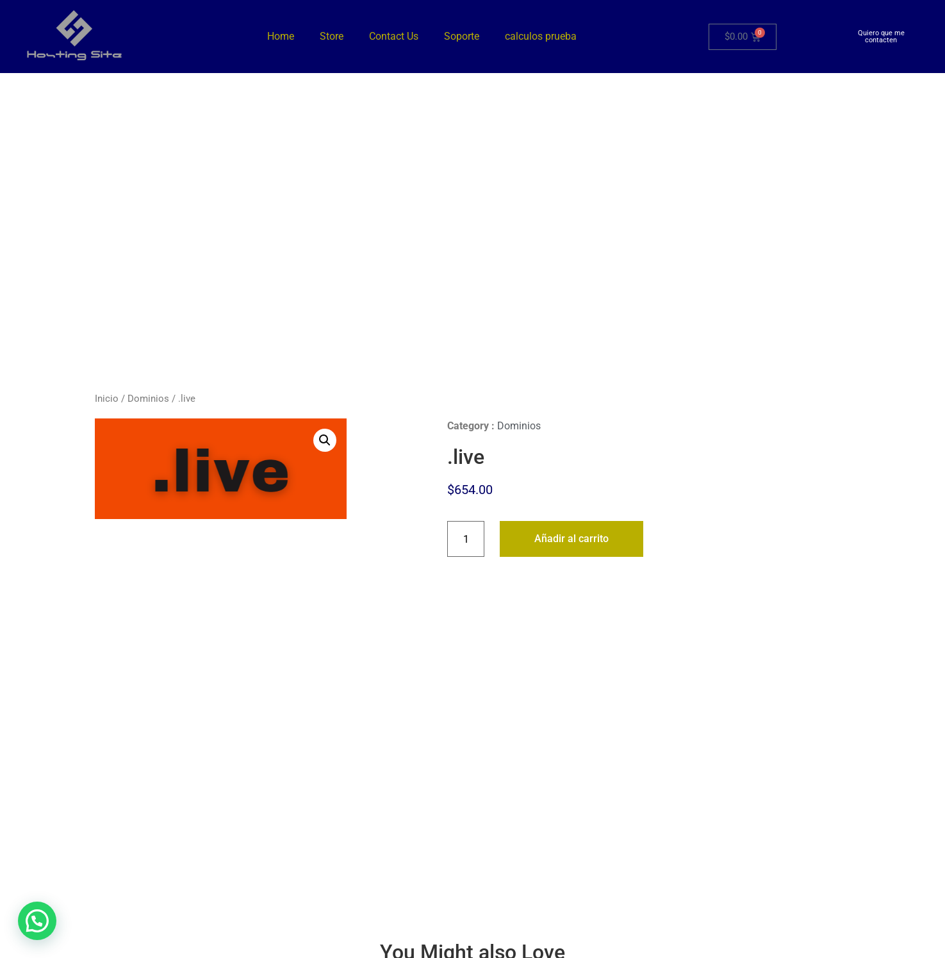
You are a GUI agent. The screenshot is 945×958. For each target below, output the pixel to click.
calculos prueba (541, 36)
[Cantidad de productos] (465, 539)
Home (280, 36)
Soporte (461, 36)
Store (331, 36)
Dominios (148, 398)
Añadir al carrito (571, 539)
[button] (324, 440)
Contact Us (393, 36)
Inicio (107, 398)
